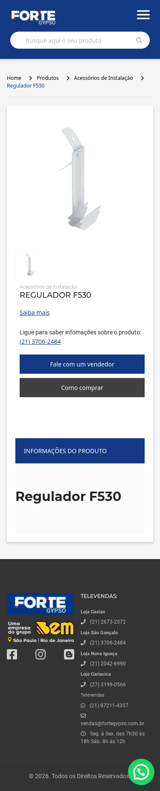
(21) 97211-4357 (109, 706)
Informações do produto (65, 451)
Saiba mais (35, 312)
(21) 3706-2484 (40, 341)
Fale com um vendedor (82, 364)
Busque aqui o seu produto (64, 40)
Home (14, 78)
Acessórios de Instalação (103, 78)
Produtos (47, 78)
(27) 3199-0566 (108, 685)
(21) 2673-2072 (108, 622)
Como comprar (82, 388)
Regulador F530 (25, 85)
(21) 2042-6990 (108, 664)
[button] (143, 778)
